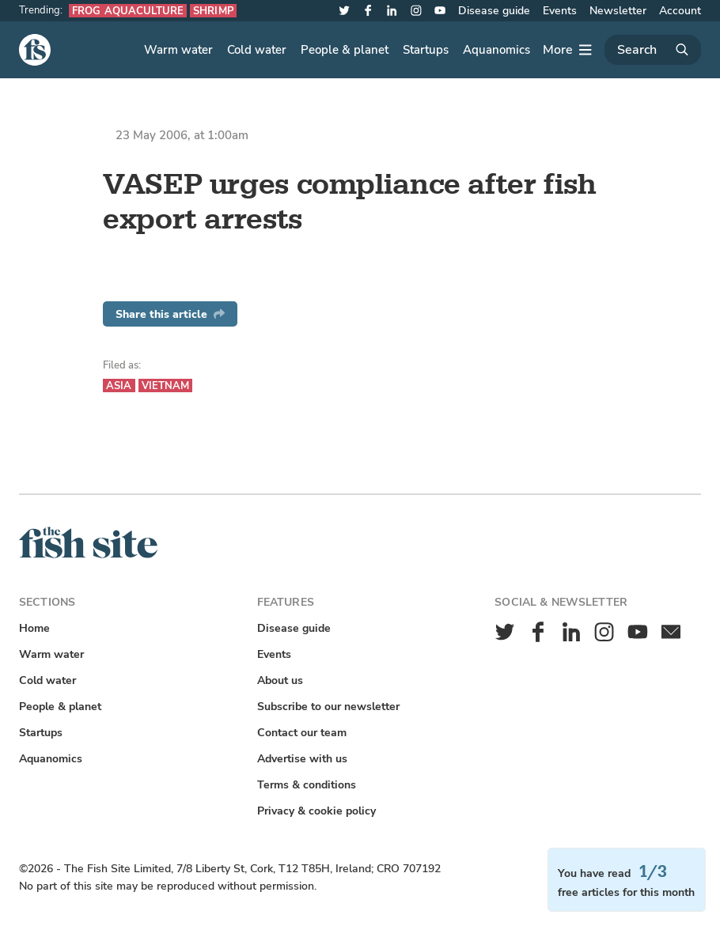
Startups (426, 50)
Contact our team (302, 732)
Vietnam (166, 385)
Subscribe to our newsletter (328, 706)
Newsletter (617, 10)
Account (680, 10)
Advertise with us (302, 758)
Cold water (256, 50)
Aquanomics (496, 50)
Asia (119, 385)
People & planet (344, 50)
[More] (567, 50)
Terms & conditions (306, 784)
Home (34, 628)
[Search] (652, 50)
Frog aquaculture (128, 10)
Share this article (170, 314)
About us (280, 680)
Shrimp (213, 10)
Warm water (178, 50)
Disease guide (494, 10)
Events (560, 10)
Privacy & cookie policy (316, 810)
